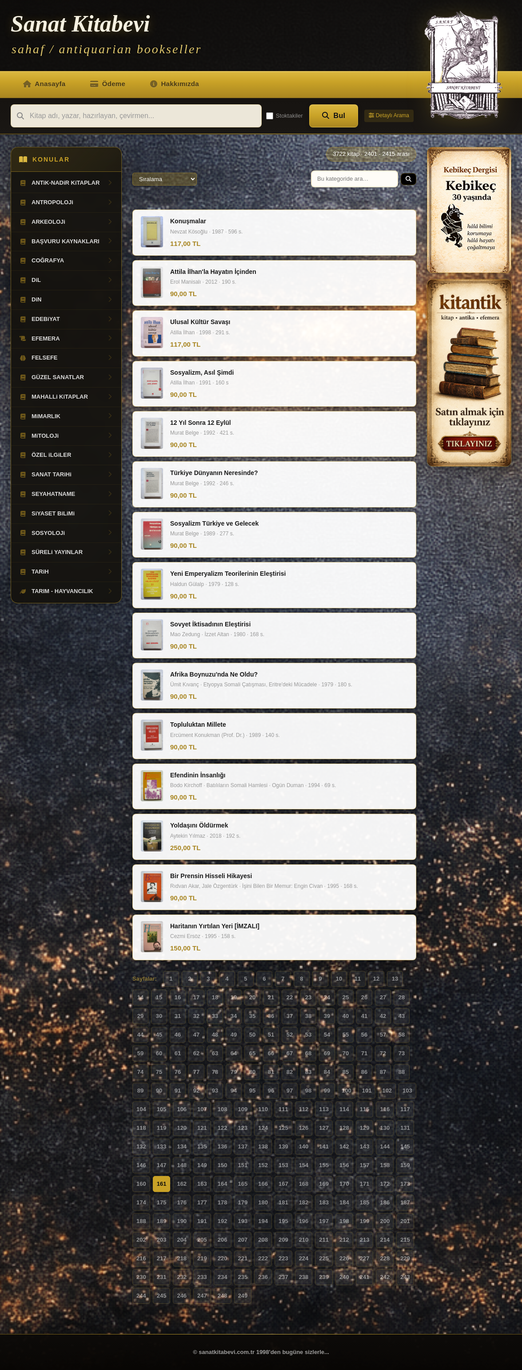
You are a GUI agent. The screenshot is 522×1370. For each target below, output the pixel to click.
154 (304, 1165)
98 (308, 1090)
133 (162, 1146)
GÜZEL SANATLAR (66, 377)
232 (182, 1277)
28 (401, 997)
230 (141, 1277)
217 (162, 1258)
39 (327, 1016)
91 (178, 1090)
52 (290, 1034)
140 (304, 1146)
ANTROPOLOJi (66, 202)
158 (385, 1165)
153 (283, 1165)
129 (365, 1128)
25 (346, 997)
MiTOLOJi (66, 436)
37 (290, 1016)
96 (271, 1090)
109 (243, 1109)
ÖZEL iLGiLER (66, 455)
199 (365, 1221)
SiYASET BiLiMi (66, 513)
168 (304, 1183)
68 (308, 1053)
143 (365, 1146)
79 (234, 1072)
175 (162, 1202)
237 (283, 1277)
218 (182, 1258)
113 (324, 1109)
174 (141, 1202)
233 (202, 1277)
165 (243, 1183)
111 (283, 1109)
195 (283, 1221)
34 (234, 1016)
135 (202, 1146)
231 (162, 1277)
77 (196, 1072)
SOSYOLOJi (66, 533)
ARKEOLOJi (66, 222)
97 (290, 1090)
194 (263, 1221)
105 (162, 1109)
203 (162, 1239)
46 (178, 1034)
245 (162, 1295)
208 (263, 1239)
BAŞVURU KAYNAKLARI (66, 241)
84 (327, 1072)
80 (252, 1072)
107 (202, 1109)
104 (141, 1109)
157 (365, 1165)
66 (271, 1053)
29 (140, 1016)
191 (202, 1221)
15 (159, 997)
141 (324, 1146)
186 (385, 1202)
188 (141, 1221)
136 (222, 1146)
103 (407, 1090)
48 (215, 1034)
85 (346, 1072)
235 (243, 1277)
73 (401, 1053)
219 (202, 1258)
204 (182, 1239)
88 (401, 1072)
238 (304, 1277)
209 (283, 1239)
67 (290, 1053)
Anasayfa (44, 83)
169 (324, 1183)
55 (346, 1034)
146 (141, 1165)
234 (222, 1277)
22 (290, 997)
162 (182, 1183)
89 (140, 1090)
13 (395, 978)
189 (162, 1221)
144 (385, 1146)
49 (234, 1034)
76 (178, 1072)
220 (222, 1258)
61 (178, 1053)
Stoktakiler (284, 115)
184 (344, 1202)
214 (385, 1239)
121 (202, 1128)
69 (327, 1053)
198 (344, 1221)
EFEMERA (66, 338)
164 (222, 1183)
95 (252, 1090)
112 (304, 1109)
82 (290, 1072)
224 (304, 1258)
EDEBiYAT (66, 319)
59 (140, 1053)
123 (243, 1128)
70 (346, 1053)
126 (304, 1128)
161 (162, 1183)
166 (263, 1183)
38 (308, 1016)
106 (182, 1109)
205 (202, 1239)
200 (385, 1221)
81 (271, 1072)
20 (252, 997)
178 (222, 1202)
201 (405, 1221)
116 (385, 1109)
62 (196, 1053)
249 (243, 1295)
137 (243, 1146)
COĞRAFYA (66, 260)
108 (222, 1109)
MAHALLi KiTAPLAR (66, 396)
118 (141, 1128)
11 (358, 978)
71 (364, 1053)
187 (405, 1202)
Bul (334, 115)
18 (215, 997)
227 (365, 1258)
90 (159, 1090)
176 (182, 1202)
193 (243, 1221)
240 (344, 1277)
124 (263, 1128)
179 (243, 1202)
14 (140, 997)
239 (324, 1277)
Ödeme (107, 83)
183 (324, 1202)
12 (376, 978)
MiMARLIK (66, 416)
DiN (66, 299)
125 (283, 1128)
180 (263, 1202)
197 (324, 1221)
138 (263, 1146)
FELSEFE (66, 357)
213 (365, 1239)
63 (215, 1053)
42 (383, 1016)
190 (182, 1221)
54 (327, 1034)
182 (304, 1202)
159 (405, 1165)
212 (344, 1239)
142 (344, 1146)
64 (234, 1053)
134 (182, 1146)
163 (202, 1183)
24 (327, 997)
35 (252, 1016)
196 (304, 1221)
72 (383, 1053)
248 (222, 1295)
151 (243, 1165)
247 (202, 1295)
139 (283, 1146)
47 (196, 1034)
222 (263, 1258)
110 (263, 1109)
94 (234, 1090)
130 (385, 1128)
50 (252, 1034)
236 (263, 1277)
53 (308, 1034)
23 (308, 997)
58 (401, 1034)
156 (344, 1165)
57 (383, 1034)
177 (202, 1202)
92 (196, 1090)
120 (182, 1128)
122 (222, 1128)
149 (202, 1165)
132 (141, 1146)
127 (324, 1128)
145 (405, 1146)
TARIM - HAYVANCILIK (66, 591)
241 (365, 1277)
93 (215, 1090)
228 (385, 1258)
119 (162, 1128)
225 (324, 1258)
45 (159, 1034)
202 (141, 1239)
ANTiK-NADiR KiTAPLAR (66, 182)
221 (243, 1258)
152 (263, 1165)
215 (405, 1239)
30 (159, 1016)
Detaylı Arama (389, 115)
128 (344, 1128)
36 (271, 1016)
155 (324, 1165)
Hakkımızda (174, 83)
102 (387, 1090)
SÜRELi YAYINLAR (66, 552)
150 (222, 1165)
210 (304, 1239)
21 (271, 997)
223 (283, 1258)
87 (383, 1072)
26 (364, 997)
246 (182, 1295)
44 (140, 1034)
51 (271, 1034)
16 (178, 997)
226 (344, 1258)
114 (344, 1109)
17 (196, 997)
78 (215, 1072)
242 (385, 1277)
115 (365, 1109)
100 (346, 1090)
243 (405, 1277)
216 (141, 1258)
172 (385, 1183)
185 (365, 1202)
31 (178, 1016)
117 (405, 1109)
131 (405, 1128)
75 (159, 1072)
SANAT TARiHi (66, 474)
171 (365, 1183)
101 (367, 1090)
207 (243, 1239)
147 (162, 1165)
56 (364, 1034)
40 (346, 1016)
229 (405, 1258)
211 (324, 1239)
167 (283, 1183)
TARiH (66, 571)
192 (222, 1221)
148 (182, 1165)
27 (383, 997)
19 (234, 997)
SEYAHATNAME (66, 494)
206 (222, 1239)
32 (196, 1016)
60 (159, 1053)
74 (140, 1072)
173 (405, 1183)
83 (308, 1072)
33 (215, 1016)
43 (401, 1016)
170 (344, 1183)
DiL (66, 280)
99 (327, 1090)
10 (339, 978)
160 (141, 1183)
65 (252, 1053)
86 (364, 1072)
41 (364, 1016)
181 (283, 1202)
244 (141, 1295)
